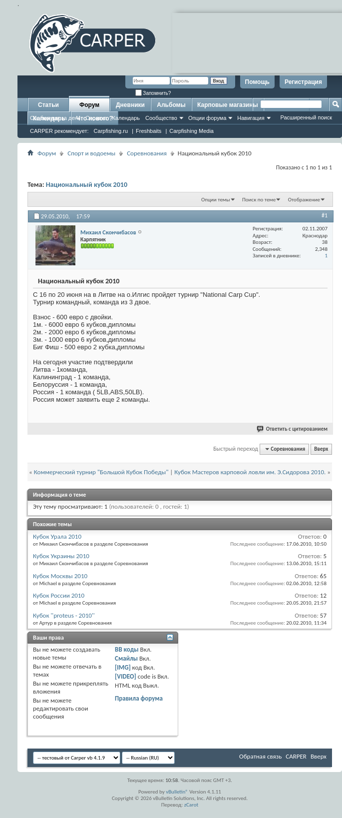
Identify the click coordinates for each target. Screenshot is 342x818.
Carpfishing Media (191, 131)
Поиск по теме (259, 199)
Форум (89, 104)
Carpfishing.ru (111, 131)
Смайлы (126, 658)
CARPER (296, 756)
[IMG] (123, 667)
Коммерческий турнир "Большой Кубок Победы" (101, 472)
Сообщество (161, 118)
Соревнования (147, 153)
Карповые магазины (227, 104)
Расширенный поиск (306, 117)
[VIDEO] (125, 676)
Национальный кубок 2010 (86, 184)
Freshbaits (148, 131)
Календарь (126, 118)
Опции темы (215, 199)
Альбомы (171, 104)
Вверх (321, 449)
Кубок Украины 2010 (61, 556)
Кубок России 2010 (58, 595)
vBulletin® (177, 792)
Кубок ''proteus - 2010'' (64, 615)
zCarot (191, 805)
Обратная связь (260, 756)
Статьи (48, 104)
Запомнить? (153, 93)
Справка (96, 118)
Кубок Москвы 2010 (60, 576)
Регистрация (303, 81)
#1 (325, 215)
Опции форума (207, 118)
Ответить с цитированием (293, 429)
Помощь (257, 81)
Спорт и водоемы (91, 153)
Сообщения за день (55, 118)
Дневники (130, 104)
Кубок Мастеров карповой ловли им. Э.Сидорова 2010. (250, 472)
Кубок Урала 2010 (57, 536)
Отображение (304, 199)
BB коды (127, 649)
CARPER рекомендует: (59, 131)
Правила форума (139, 698)
